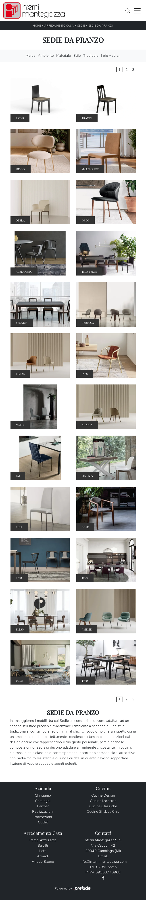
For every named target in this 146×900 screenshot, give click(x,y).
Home (37, 25)
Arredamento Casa (59, 25)
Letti (42, 850)
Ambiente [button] (46, 55)
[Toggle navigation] (137, 10)
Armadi (43, 856)
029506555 (106, 867)
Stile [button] (77, 55)
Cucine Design (103, 795)
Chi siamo (43, 795)
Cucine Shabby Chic (103, 811)
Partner (43, 806)
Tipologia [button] (90, 55)
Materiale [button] (63, 55)
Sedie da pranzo (100, 25)
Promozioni (43, 816)
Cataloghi (42, 800)
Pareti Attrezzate (42, 840)
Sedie (81, 25)
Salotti (43, 845)
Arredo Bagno (43, 861)
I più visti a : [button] (111, 55)
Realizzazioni (43, 811)
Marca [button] (30, 55)
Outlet (43, 822)
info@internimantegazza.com (103, 861)
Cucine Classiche (103, 806)
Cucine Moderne (103, 800)
